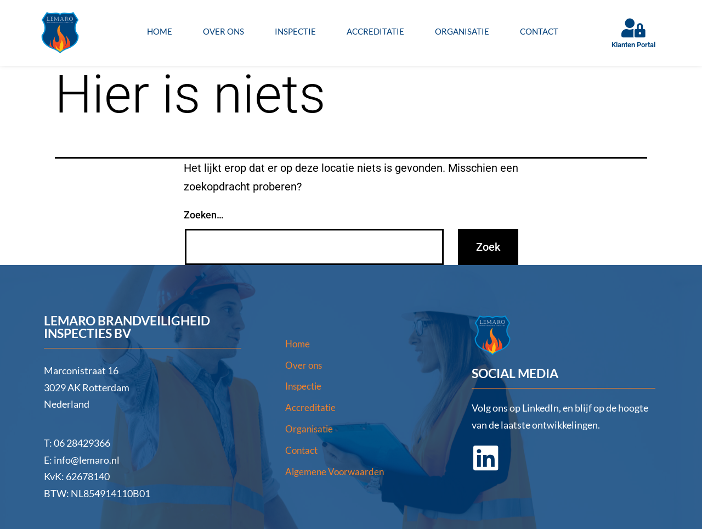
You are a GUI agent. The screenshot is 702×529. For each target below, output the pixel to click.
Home (159, 31)
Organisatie (462, 31)
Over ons (223, 31)
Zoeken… (204, 215)
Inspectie (295, 31)
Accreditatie (375, 31)
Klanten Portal (633, 45)
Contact (539, 31)
